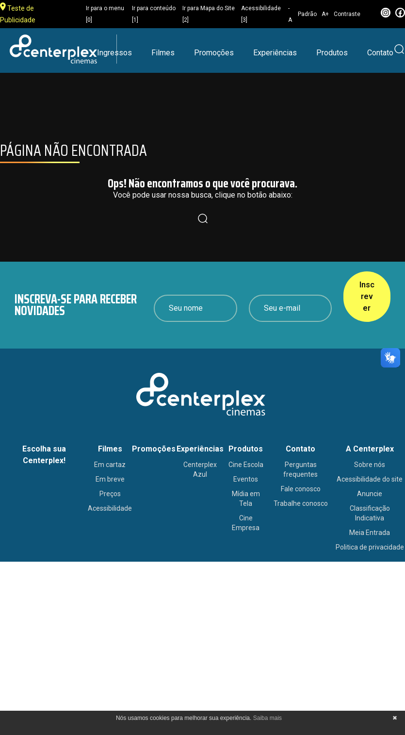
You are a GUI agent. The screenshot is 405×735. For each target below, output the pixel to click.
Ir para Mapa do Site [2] (208, 14)
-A (290, 14)
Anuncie (369, 494)
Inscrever (366, 296)
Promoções (214, 52)
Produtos (332, 52)
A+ (325, 14)
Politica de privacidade (370, 547)
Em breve (110, 479)
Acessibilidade (110, 508)
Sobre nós (369, 464)
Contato (380, 52)
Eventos (245, 479)
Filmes (163, 52)
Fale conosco (301, 489)
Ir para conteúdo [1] (154, 14)
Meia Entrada (369, 532)
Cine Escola (245, 464)
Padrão (307, 14)
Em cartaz (110, 464)
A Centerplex (370, 448)
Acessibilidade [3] (261, 14)
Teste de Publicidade (17, 13)
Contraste (347, 14)
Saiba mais (267, 718)
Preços (110, 494)
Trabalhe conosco (301, 503)
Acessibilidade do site (370, 479)
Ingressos (114, 52)
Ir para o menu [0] (105, 14)
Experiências (275, 52)
